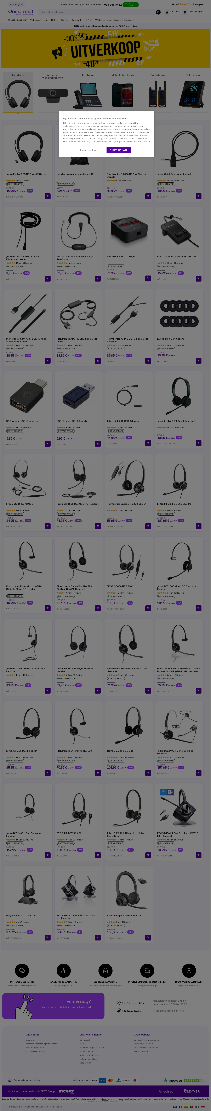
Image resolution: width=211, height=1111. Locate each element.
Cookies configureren (90, 150)
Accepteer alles (118, 150)
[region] (106, 134)
